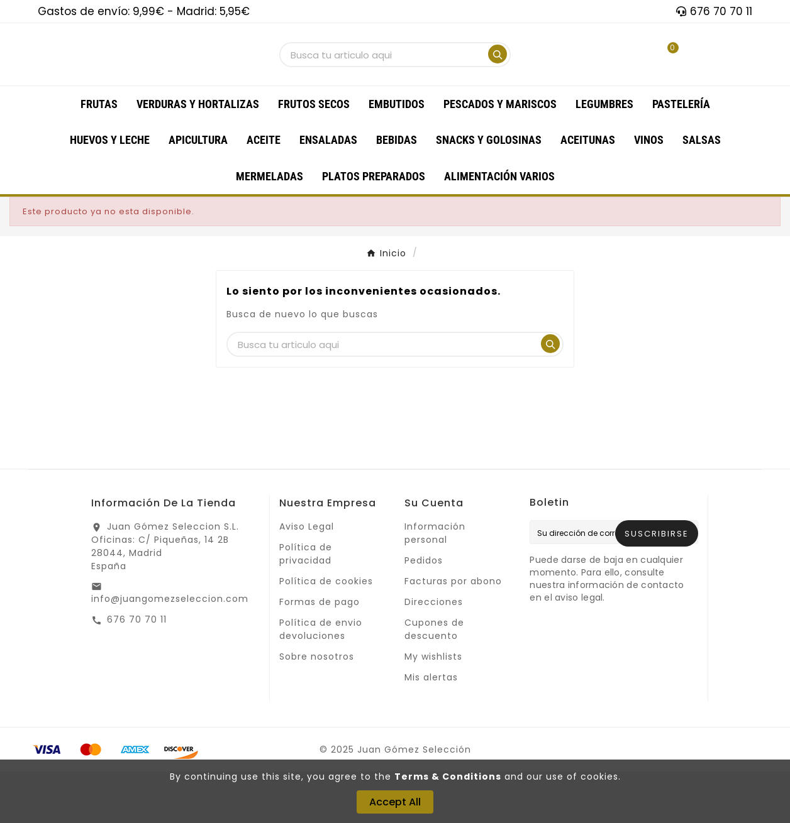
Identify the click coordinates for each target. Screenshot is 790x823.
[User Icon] (623, 80)
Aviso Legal (306, 578)
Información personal (434, 584)
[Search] (497, 79)
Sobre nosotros (316, 708)
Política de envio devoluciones (320, 681)
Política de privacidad (305, 605)
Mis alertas (431, 728)
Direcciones (433, 653)
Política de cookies (326, 632)
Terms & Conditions (447, 776)
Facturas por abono (453, 632)
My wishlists (433, 708)
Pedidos (423, 612)
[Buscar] (383, 80)
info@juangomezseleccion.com (169, 650)
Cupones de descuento (434, 681)
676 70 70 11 (137, 671)
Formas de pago (319, 653)
